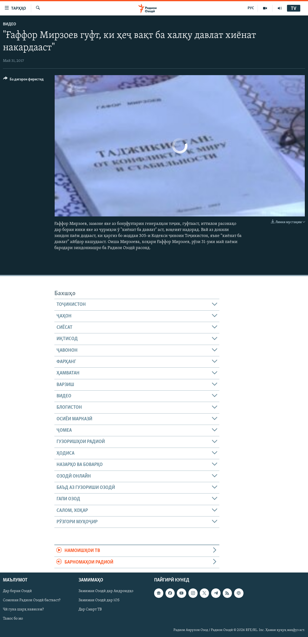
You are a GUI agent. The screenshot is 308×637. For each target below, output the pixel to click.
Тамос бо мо (13, 619)
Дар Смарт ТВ (90, 609)
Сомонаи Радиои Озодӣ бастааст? (31, 600)
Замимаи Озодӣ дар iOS (99, 600)
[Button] (23, 80)
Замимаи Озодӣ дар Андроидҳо (106, 591)
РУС (251, 8)
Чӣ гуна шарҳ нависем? (23, 609)
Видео (9, 24)
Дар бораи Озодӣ (17, 591)
